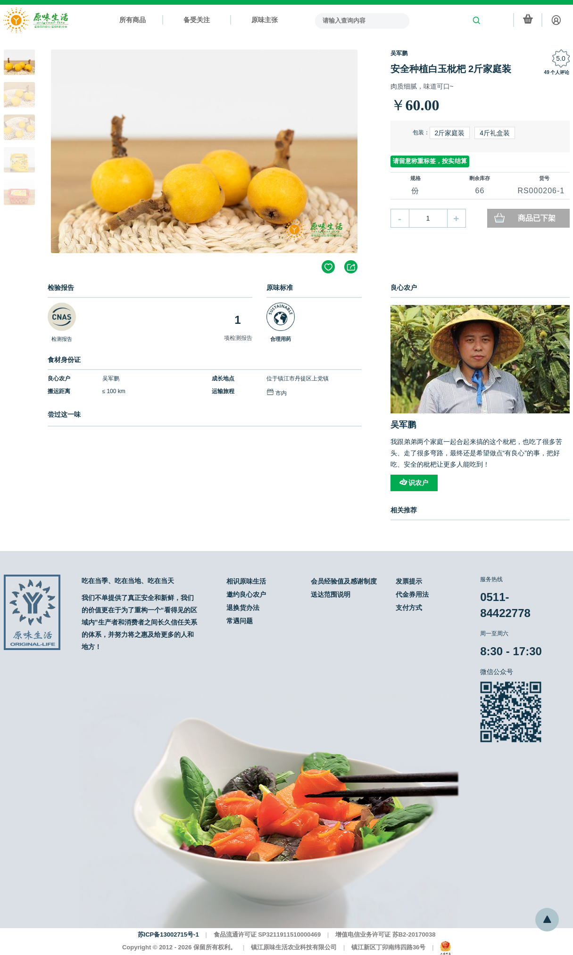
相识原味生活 (246, 581)
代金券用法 (412, 594)
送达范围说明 (330, 594)
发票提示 (409, 581)
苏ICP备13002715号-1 (168, 934)
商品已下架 (537, 218)
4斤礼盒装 (495, 133)
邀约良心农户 (246, 594)
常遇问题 (239, 621)
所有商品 (132, 20)
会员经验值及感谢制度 (344, 581)
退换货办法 (242, 607)
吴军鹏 (398, 53)
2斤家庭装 (450, 133)
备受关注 (196, 20)
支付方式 (409, 607)
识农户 (414, 482)
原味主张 (264, 20)
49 (546, 72)
